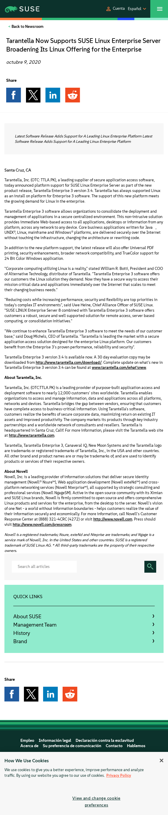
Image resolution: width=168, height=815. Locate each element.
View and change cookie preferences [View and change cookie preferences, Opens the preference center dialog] (96, 801)
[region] (84, 783)
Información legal (55, 740)
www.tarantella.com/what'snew (119, 367)
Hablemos (136, 745)
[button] (115, 9)
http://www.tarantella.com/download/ (69, 362)
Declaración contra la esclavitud (105, 740)
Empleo (27, 740)
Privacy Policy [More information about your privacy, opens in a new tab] (118, 775)
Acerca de (29, 745)
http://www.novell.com (112, 519)
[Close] (161, 760)
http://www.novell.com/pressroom (42, 524)
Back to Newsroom (27, 26)
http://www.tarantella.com (31, 435)
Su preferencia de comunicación (72, 745)
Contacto (114, 745)
